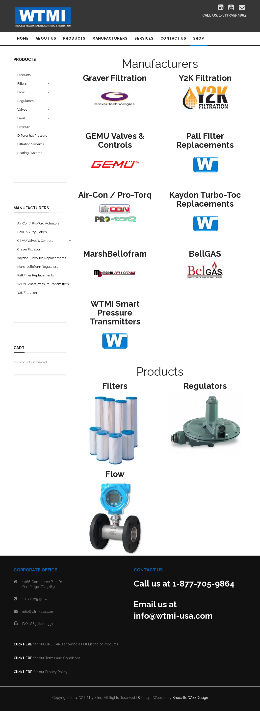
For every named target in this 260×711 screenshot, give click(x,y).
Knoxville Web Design (190, 698)
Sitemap (144, 698)
